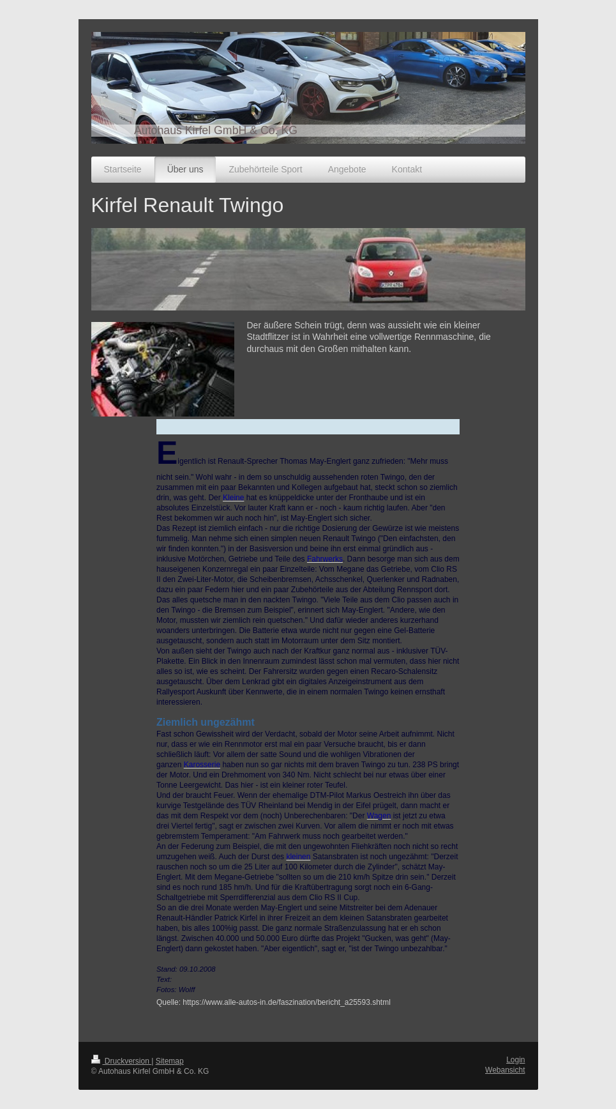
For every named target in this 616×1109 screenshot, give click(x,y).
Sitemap (170, 1061)
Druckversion (121, 1061)
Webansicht (505, 1070)
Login (515, 1059)
